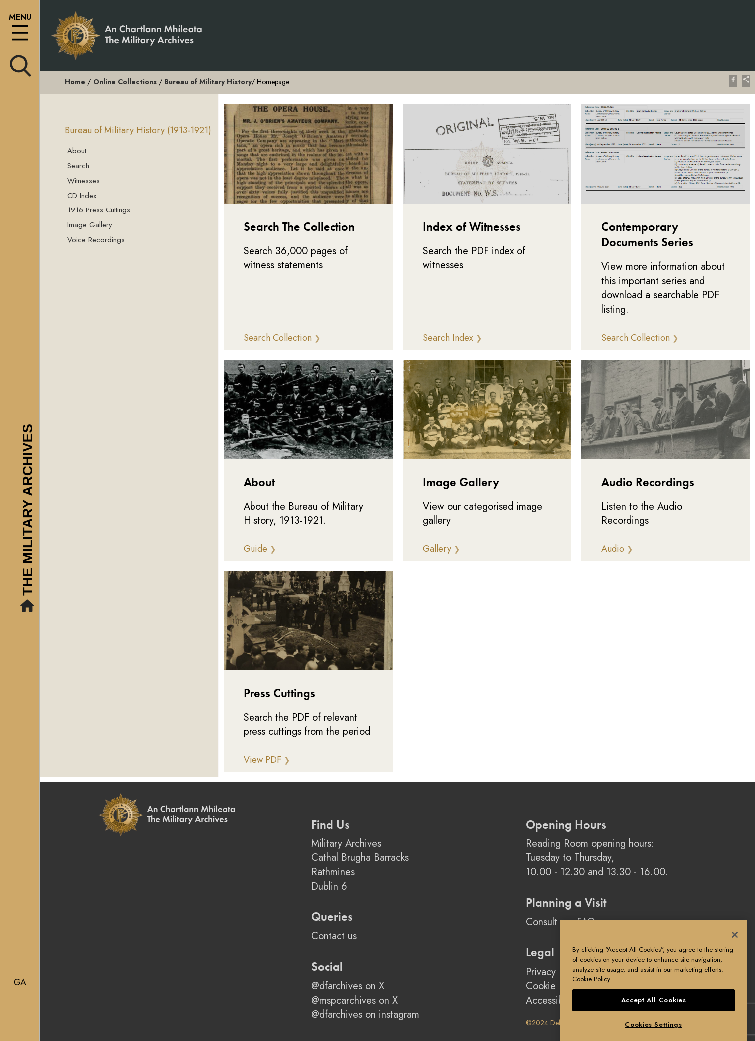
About (76, 150)
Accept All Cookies (653, 1018)
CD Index (81, 195)
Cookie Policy (554, 986)
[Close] (735, 953)
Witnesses (83, 180)
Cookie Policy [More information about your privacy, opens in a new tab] (591, 998)
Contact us (334, 936)
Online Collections (125, 82)
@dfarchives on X (347, 986)
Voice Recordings (96, 239)
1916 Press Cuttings (98, 210)
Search (78, 165)
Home (75, 82)
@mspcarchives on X (354, 1000)
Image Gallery (89, 224)
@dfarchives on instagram (365, 1014)
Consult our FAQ (560, 922)
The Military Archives (29, 520)
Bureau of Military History (208, 82)
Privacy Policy (554, 972)
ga (20, 982)
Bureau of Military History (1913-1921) (138, 130)
